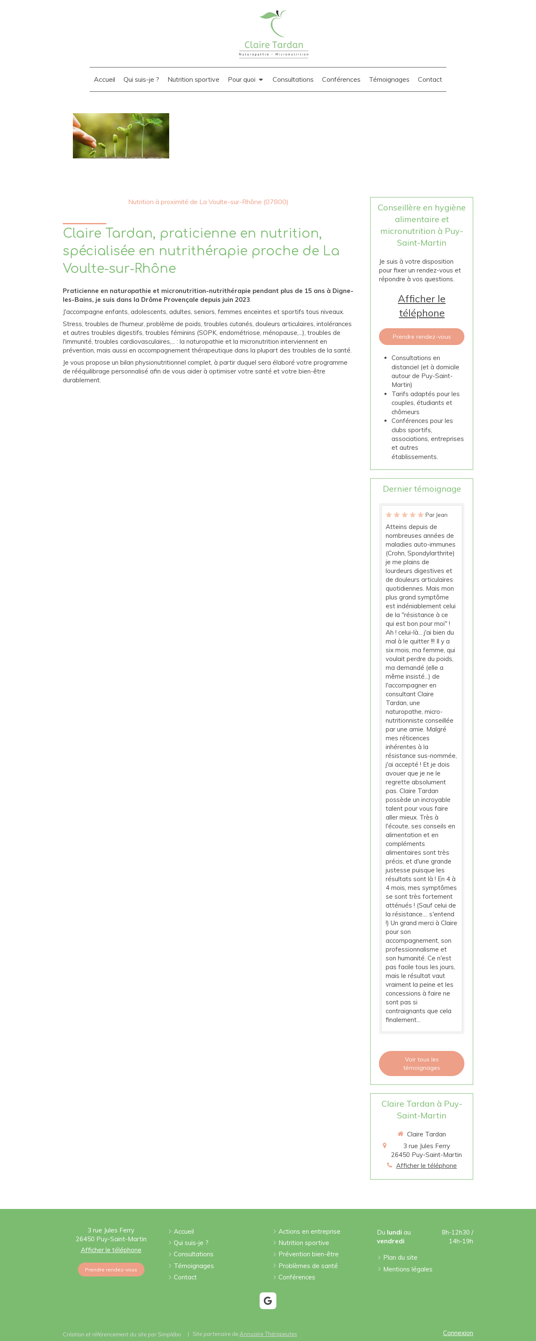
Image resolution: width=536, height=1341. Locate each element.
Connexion (458, 1333)
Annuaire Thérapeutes (268, 1334)
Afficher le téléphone (422, 305)
